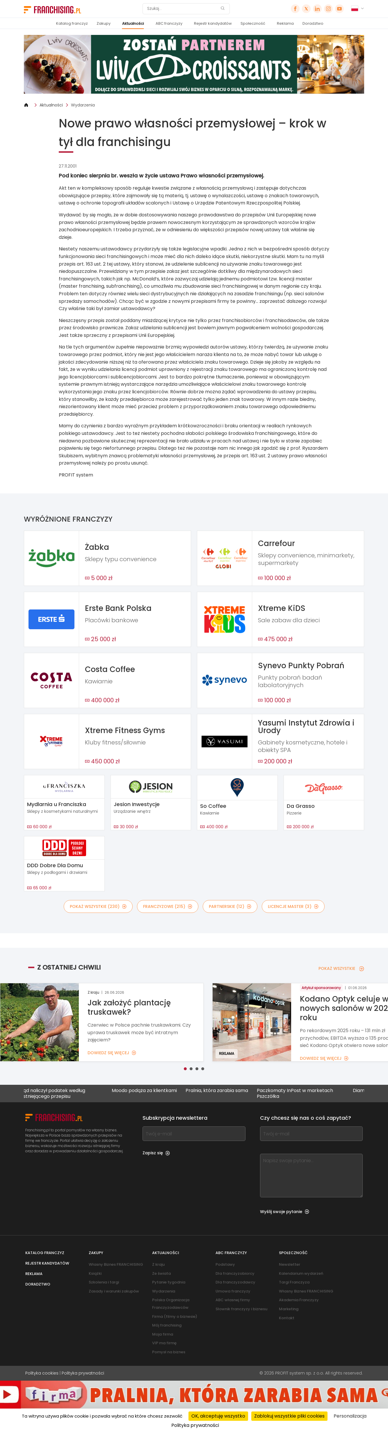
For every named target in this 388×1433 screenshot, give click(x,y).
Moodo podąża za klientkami (150, 1091)
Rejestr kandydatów (213, 23)
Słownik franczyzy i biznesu (241, 1309)
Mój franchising (166, 1325)
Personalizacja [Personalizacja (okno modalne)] (350, 1416)
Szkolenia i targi (104, 1282)
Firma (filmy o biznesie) (174, 1316)
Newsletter (289, 1264)
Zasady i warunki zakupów (114, 1291)
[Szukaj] (182, 8)
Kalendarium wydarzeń (301, 1273)
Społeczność (253, 23)
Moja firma (162, 1334)
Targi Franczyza (294, 1282)
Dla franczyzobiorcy (235, 1273)
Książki (95, 1273)
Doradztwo (312, 23)
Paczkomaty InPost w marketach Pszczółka (301, 1093)
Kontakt (286, 1318)
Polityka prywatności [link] (195, 1425)
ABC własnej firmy (233, 1300)
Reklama (285, 23)
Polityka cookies (41, 1373)
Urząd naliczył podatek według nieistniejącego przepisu (56, 1093)
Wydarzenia (83, 105)
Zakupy (104, 23)
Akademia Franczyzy (299, 1300)
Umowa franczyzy (233, 1291)
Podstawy (225, 1264)
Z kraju (158, 1264)
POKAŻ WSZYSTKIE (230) (98, 906)
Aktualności (133, 23)
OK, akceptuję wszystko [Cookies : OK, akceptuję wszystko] (218, 1416)
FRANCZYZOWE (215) (167, 906)
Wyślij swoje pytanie (284, 1212)
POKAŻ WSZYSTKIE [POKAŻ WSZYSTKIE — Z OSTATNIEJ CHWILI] (341, 968)
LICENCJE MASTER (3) (293, 906)
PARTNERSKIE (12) (230, 906)
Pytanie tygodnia (168, 1282)
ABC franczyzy (169, 23)
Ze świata (161, 1273)
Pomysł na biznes (168, 1352)
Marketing (288, 1309)
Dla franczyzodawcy (235, 1282)
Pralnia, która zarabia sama (223, 1091)
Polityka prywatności (83, 1373)
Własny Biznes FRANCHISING (116, 1264)
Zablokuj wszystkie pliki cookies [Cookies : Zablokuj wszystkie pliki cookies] (289, 1416)
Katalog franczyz (72, 23)
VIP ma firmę (164, 1343)
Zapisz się (156, 1153)
